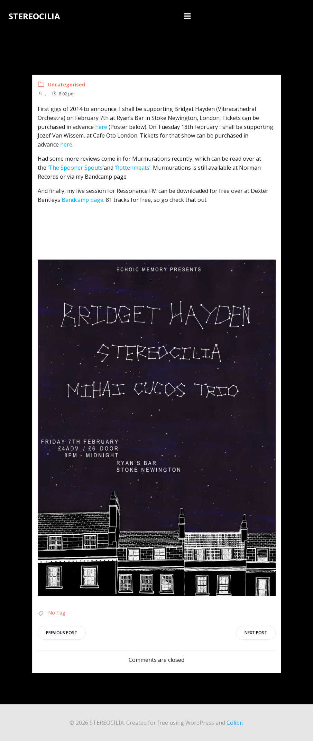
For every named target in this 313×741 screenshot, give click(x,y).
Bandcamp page (82, 200)
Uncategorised (66, 84)
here (101, 126)
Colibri (235, 722)
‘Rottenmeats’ (132, 167)
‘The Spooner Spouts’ (76, 167)
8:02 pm (63, 94)
